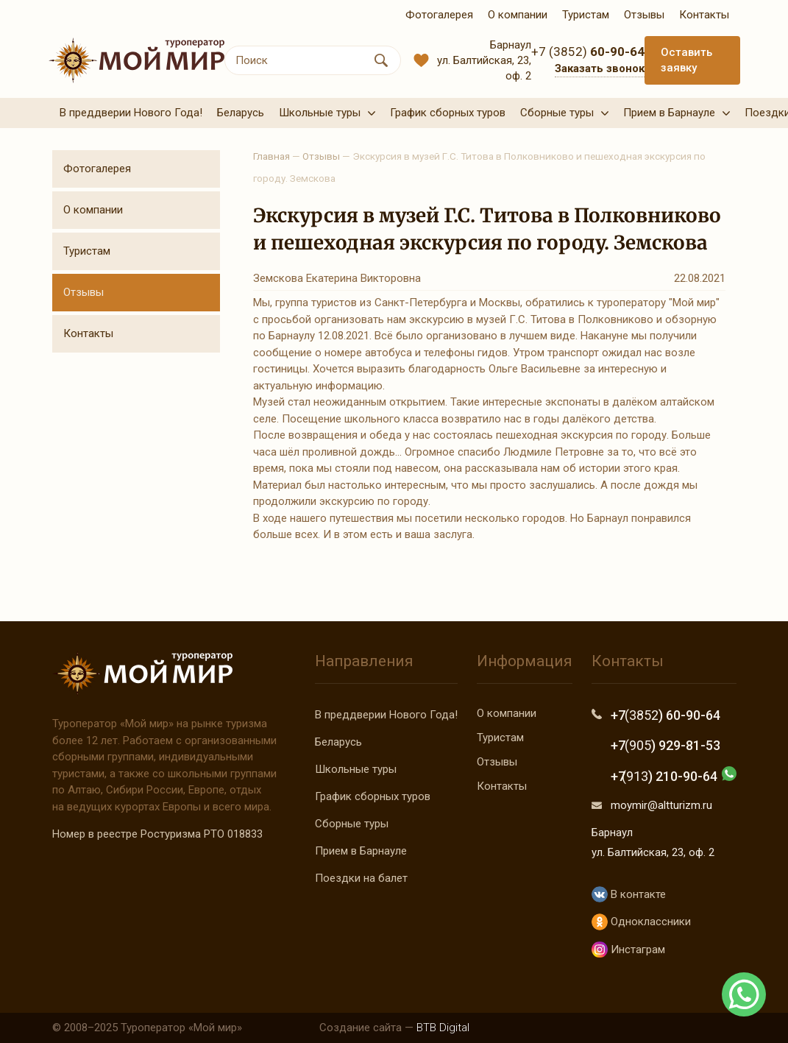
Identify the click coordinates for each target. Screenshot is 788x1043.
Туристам (86, 251)
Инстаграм (628, 949)
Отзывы (83, 292)
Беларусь (338, 742)
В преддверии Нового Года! (386, 714)
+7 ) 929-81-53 (665, 745)
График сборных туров (372, 796)
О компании (93, 209)
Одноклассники (641, 921)
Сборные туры (351, 823)
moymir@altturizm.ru (661, 805)
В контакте (629, 894)
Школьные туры (356, 769)
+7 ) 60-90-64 (665, 715)
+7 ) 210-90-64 (664, 776)
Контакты (88, 333)
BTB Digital (442, 1027)
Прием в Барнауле (361, 851)
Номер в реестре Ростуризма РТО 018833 (157, 834)
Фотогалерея (97, 168)
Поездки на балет (361, 878)
